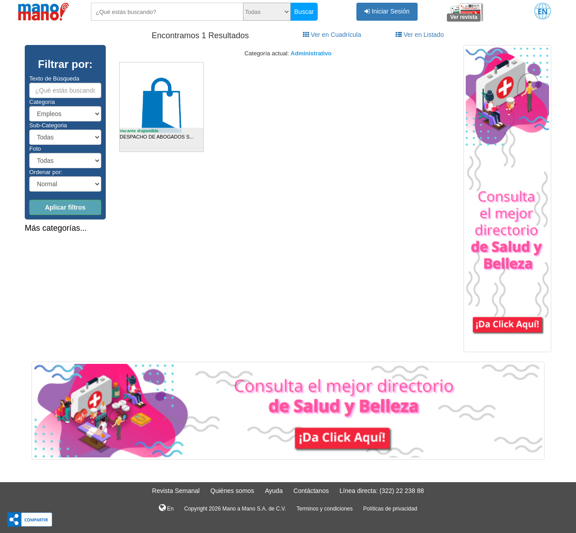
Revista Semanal (176, 490)
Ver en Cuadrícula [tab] (332, 34)
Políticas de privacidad (390, 509)
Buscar (304, 11)
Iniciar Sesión (387, 11)
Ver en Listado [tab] (420, 34)
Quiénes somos (232, 490)
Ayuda (274, 490)
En (166, 508)
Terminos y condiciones (325, 509)
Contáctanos (311, 490)
